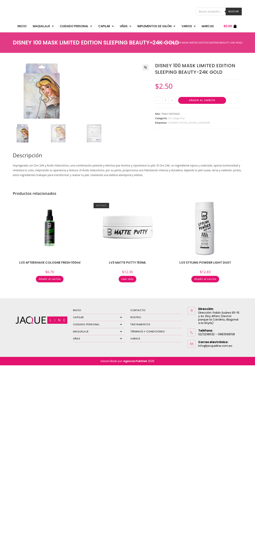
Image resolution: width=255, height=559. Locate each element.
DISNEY (193, 122)
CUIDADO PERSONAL (76, 26)
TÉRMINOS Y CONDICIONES (147, 331)
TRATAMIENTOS (140, 324)
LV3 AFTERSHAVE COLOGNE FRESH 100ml (49, 262)
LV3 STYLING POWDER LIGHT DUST (205, 262)
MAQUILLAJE (43, 26)
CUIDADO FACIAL (178, 122)
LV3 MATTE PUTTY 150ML (127, 262)
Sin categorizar (176, 118)
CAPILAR (106, 26)
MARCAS (208, 26)
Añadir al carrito (202, 100)
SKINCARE (204, 122)
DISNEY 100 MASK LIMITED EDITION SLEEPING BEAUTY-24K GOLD (205, 42)
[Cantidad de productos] (165, 100)
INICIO (21, 26)
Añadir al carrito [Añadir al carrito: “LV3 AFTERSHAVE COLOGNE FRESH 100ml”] (50, 279)
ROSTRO (135, 317)
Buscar (234, 11)
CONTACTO (138, 310)
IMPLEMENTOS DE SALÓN (156, 26)
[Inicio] (151, 42)
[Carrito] (230, 26)
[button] (145, 67)
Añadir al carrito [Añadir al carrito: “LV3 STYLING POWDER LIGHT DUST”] (205, 279)
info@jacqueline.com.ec (215, 346)
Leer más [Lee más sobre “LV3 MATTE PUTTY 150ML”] (128, 279)
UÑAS (125, 26)
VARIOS (189, 26)
